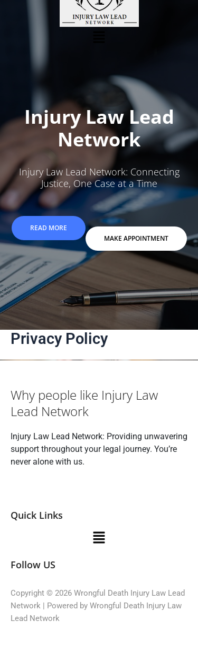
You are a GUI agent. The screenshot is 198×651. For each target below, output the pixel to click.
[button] (98, 36)
